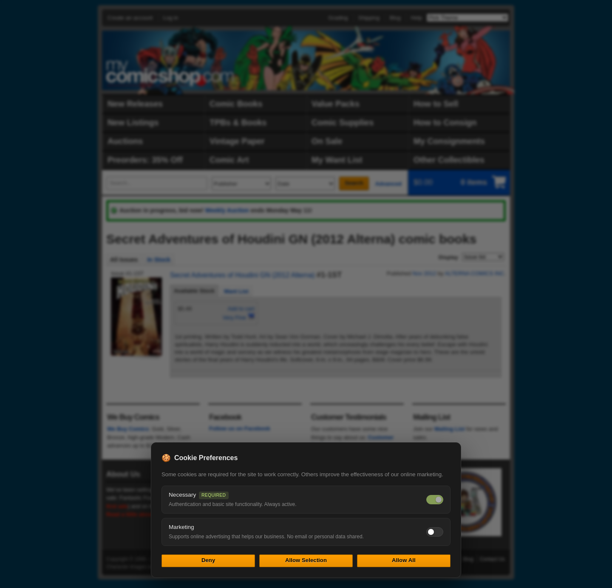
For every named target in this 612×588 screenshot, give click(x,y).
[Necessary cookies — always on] (434, 499)
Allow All (404, 560)
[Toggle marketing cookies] (434, 532)
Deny (208, 560)
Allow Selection (306, 560)
